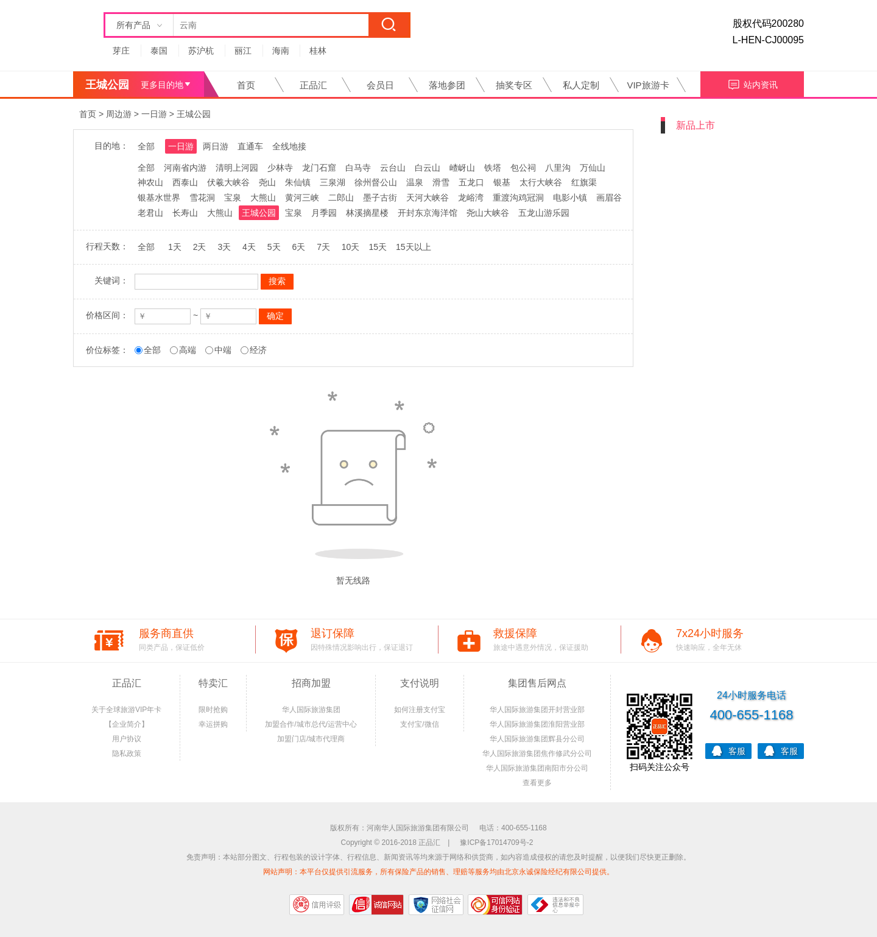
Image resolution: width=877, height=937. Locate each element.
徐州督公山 (375, 182)
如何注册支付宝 (419, 709)
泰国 (158, 50)
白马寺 (358, 168)
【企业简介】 (127, 724)
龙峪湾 (471, 197)
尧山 (267, 182)
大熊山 (263, 197)
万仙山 (592, 168)
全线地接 (289, 146)
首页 (246, 85)
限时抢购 (213, 709)
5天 (274, 247)
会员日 (380, 85)
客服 (728, 750)
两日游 (215, 146)
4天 (249, 247)
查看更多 (537, 782)
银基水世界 (159, 197)
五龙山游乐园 (543, 213)
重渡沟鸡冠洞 (518, 197)
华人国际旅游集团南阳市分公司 (537, 768)
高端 (187, 350)
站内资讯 (752, 83)
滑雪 (440, 182)
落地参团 (447, 85)
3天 (224, 247)
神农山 (150, 182)
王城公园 (194, 114)
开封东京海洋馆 (427, 213)
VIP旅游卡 (648, 85)
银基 (501, 182)
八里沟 (558, 168)
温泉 (414, 182)
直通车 (250, 146)
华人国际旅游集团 (311, 709)
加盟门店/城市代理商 (311, 739)
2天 (199, 247)
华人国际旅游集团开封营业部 (537, 709)
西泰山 (185, 182)
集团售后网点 (537, 683)
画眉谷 (609, 197)
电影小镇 (570, 197)
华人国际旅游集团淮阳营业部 (537, 724)
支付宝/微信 (419, 724)
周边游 (119, 114)
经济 (258, 350)
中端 (222, 350)
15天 (377, 247)
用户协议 (126, 739)
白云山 (427, 168)
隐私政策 (126, 753)
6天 (298, 247)
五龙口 (471, 182)
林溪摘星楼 (367, 213)
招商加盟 (311, 683)
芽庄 (121, 50)
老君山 (150, 213)
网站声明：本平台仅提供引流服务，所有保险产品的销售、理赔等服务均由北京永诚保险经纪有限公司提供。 (438, 872)
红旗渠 (584, 182)
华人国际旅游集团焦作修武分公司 (537, 753)
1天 (174, 247)
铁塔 (492, 168)
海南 (280, 50)
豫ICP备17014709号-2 (496, 842)
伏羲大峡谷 (228, 182)
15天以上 (413, 247)
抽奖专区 (514, 85)
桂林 (317, 50)
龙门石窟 (319, 168)
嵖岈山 (462, 168)
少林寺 (280, 168)
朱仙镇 (298, 182)
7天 (323, 247)
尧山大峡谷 (488, 213)
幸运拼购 (213, 724)
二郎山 (341, 197)
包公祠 (523, 168)
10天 (351, 247)
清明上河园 (237, 168)
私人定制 (581, 85)
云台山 (393, 168)
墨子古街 (380, 197)
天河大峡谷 (427, 197)
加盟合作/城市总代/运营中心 (311, 724)
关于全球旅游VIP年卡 (126, 709)
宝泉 (232, 197)
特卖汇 (213, 683)
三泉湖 (332, 182)
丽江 (243, 50)
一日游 (154, 114)
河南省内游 (185, 168)
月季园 (324, 213)
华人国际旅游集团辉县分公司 (537, 739)
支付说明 (419, 683)
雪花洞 (202, 197)
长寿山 (185, 213)
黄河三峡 (302, 197)
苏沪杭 (201, 50)
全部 (146, 146)
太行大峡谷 (541, 182)
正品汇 (313, 85)
